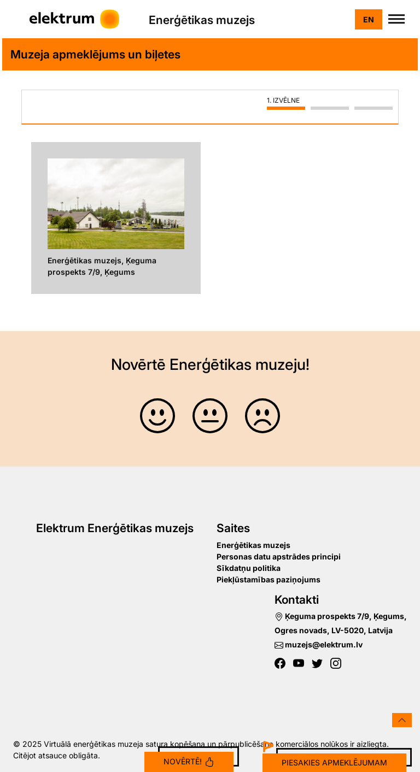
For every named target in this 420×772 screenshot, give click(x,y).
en (368, 19)
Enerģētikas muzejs (253, 545)
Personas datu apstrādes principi (279, 556)
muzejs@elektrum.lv (319, 644)
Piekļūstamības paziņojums (268, 579)
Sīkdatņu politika (249, 568)
